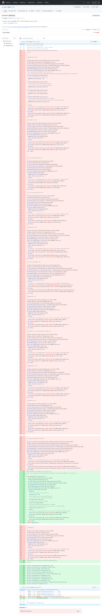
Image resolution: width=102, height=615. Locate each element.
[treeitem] (10, 43)
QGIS (9, 7)
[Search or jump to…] (74, 2)
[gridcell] (61, 44)
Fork (86, 7)
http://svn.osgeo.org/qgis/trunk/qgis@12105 (18, 26)
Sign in (88, 2)
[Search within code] (34, 38)
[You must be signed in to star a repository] (95, 7)
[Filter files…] (10, 38)
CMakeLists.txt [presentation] (8, 43)
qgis (5, 7)
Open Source (32, 2)
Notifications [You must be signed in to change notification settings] (77, 7)
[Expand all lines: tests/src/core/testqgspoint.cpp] (43, 587)
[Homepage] (3, 2)
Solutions (16, 2)
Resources (23, 2)
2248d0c (88, 29)
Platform (9, 2)
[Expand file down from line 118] (25, 604)
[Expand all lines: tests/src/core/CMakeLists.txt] (42, 42)
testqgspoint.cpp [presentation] (9, 45)
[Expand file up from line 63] (25, 44)
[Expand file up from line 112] (25, 590)
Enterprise (40, 2)
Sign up (94, 2)
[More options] (99, 42)
